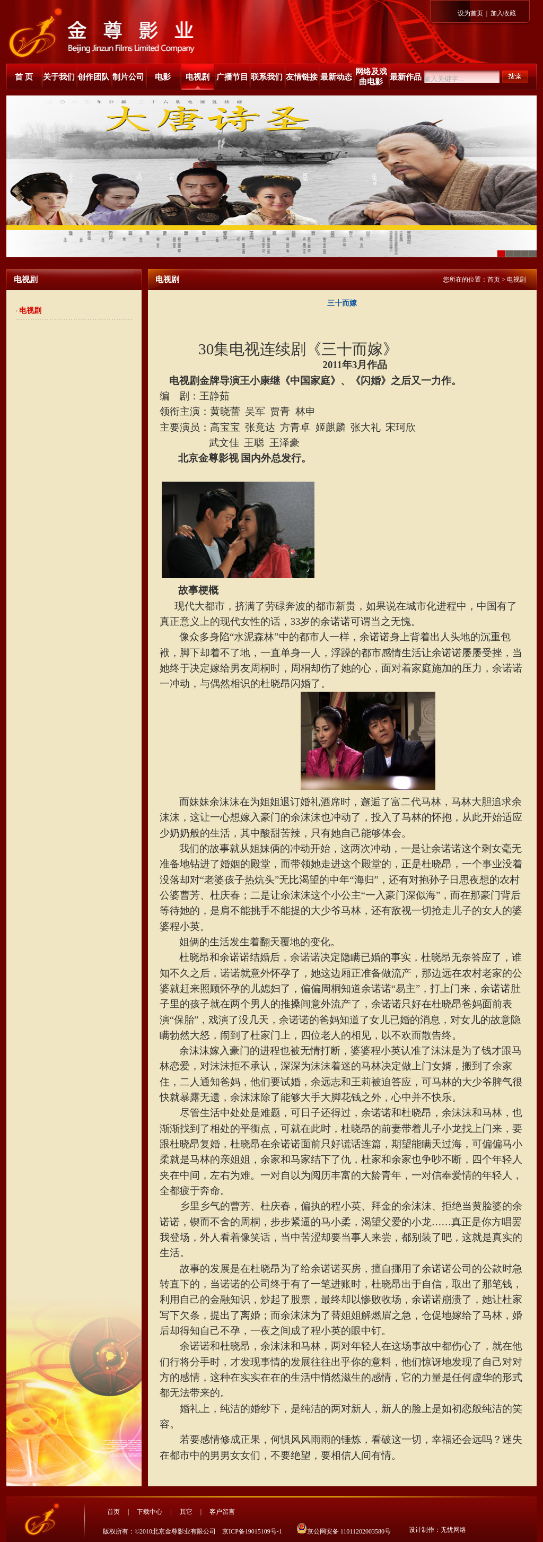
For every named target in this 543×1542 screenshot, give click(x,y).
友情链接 (302, 77)
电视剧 (197, 77)
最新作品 (406, 77)
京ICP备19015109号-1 (252, 1531)
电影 (163, 77)
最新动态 (336, 77)
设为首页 (470, 13)
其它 (186, 1511)
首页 (493, 279)
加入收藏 (503, 13)
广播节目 (232, 77)
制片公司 (128, 77)
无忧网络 (453, 1530)
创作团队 (93, 77)
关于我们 (59, 77)
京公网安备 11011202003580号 (343, 1531)
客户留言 (222, 1511)
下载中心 (149, 1511)
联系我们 (267, 77)
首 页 (24, 77)
